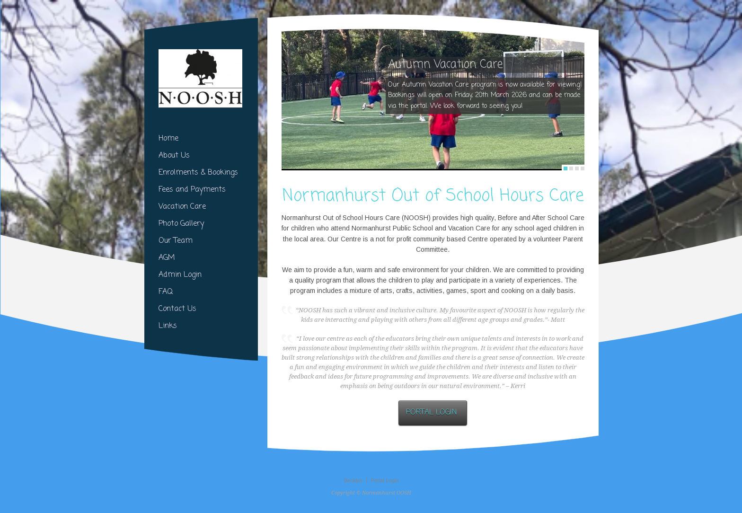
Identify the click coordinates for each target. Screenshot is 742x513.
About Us (174, 155)
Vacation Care (182, 207)
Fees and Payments (192, 190)
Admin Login (180, 275)
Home (168, 138)
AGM (167, 258)
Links (168, 326)
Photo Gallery (181, 224)
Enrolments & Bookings (198, 173)
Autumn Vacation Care (445, 65)
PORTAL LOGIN (432, 412)
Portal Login (384, 480)
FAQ (166, 292)
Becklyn (353, 480)
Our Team (176, 241)
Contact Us (177, 309)
